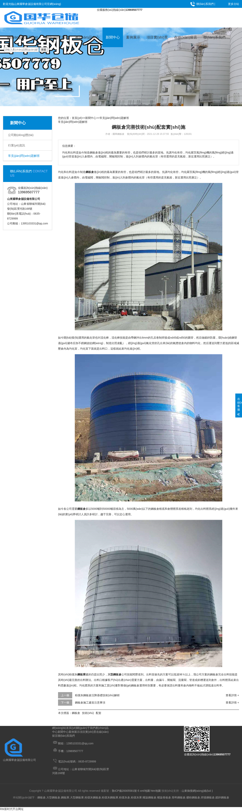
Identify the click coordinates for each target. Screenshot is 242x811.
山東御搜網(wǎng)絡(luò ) (197, 790)
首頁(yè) (77, 117)
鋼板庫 (65, 797)
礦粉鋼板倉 (193, 797)
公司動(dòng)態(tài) (20, 135)
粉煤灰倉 (124, 797)
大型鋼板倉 (53, 797)
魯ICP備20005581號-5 (125, 790)
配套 (98, 713)
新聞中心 (113, 37)
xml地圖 (145, 790)
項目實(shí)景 (157, 37)
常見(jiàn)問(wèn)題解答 (24, 155)
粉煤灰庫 (136, 797)
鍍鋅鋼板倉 (222, 797)
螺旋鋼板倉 (149, 797)
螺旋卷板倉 (164, 797)
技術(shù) (88, 713)
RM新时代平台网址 (12, 809)
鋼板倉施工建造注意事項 (90, 702)
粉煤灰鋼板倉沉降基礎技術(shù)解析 (97, 695)
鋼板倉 (76, 713)
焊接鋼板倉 (208, 797)
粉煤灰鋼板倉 (93, 797)
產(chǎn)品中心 (87, 37)
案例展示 (133, 37)
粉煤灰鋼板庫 (110, 797)
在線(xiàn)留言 (185, 37)
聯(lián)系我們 (204, 4)
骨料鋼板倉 (179, 797)
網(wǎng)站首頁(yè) (22, 37)
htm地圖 (156, 790)
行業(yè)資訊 (16, 145)
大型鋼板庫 (77, 797)
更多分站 (233, 4)
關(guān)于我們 (56, 37)
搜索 (43, 49)
